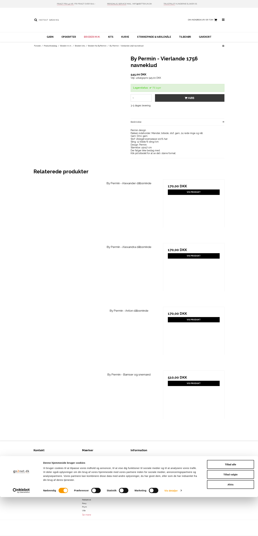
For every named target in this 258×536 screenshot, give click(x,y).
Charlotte (86, 468)
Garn (50, 37)
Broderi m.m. (92, 37)
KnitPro (85, 493)
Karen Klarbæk (88, 489)
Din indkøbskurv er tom (203, 19)
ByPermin (86, 464)
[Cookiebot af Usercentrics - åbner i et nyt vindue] (21, 529)
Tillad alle (230, 503)
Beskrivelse (136, 122)
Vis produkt (194, 192)
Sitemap (37, 489)
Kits (110, 37)
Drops (84, 478)
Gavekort (205, 37)
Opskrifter (68, 37)
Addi (84, 457)
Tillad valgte (230, 513)
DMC (84, 475)
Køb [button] (189, 98)
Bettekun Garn (88, 460)
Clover (85, 471)
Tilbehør (185, 37)
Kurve (125, 37)
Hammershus (88, 485)
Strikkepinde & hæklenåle (154, 37)
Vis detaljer (171, 529)
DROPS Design (88, 482)
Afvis (231, 523)
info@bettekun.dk (48, 482)
